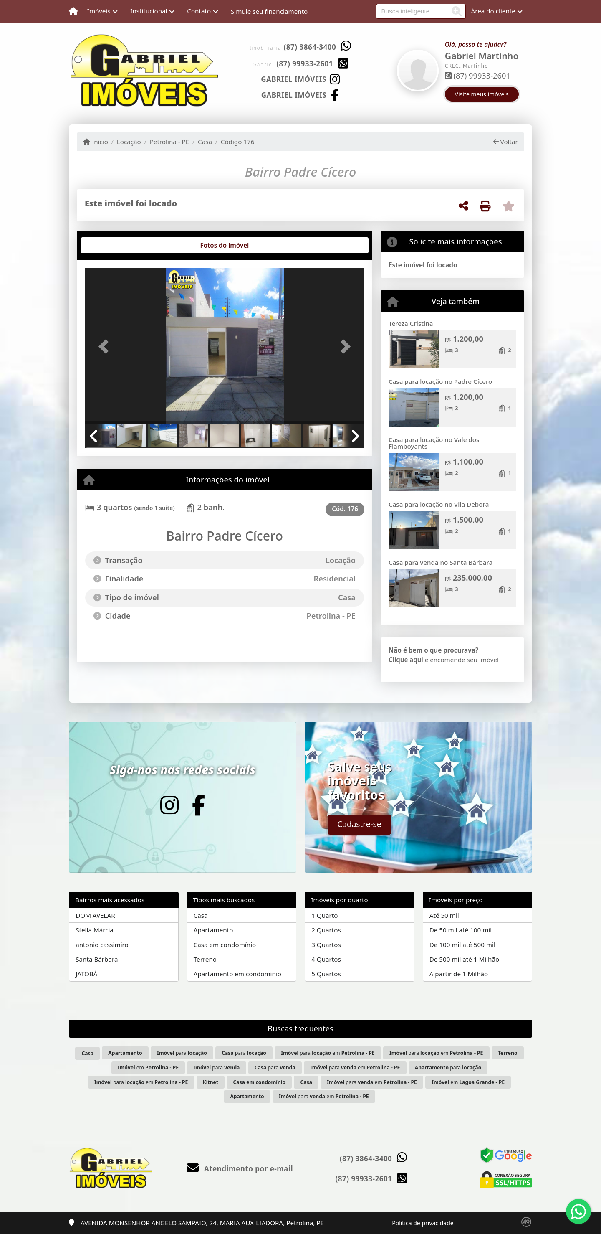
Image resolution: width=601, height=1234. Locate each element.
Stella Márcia (95, 930)
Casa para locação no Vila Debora (439, 504)
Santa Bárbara (97, 959)
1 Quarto (324, 915)
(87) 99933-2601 (304, 64)
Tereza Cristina (411, 323)
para (182, 1052)
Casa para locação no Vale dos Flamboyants (434, 443)
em (148, 1067)
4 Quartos (326, 959)
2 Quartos (326, 930)
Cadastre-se (359, 824)
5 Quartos (326, 974)
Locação (129, 141)
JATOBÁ (86, 974)
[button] (106, 346)
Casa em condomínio (225, 944)
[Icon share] (301, 78)
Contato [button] (199, 11)
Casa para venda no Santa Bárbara (440, 562)
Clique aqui (406, 659)
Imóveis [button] (99, 11)
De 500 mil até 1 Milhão (464, 959)
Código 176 (238, 141)
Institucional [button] (148, 11)
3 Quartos (326, 944)
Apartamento (213, 930)
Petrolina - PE (169, 141)
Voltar (505, 141)
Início (95, 141)
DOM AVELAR (95, 915)
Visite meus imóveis (482, 94)
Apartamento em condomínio (237, 974)
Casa (205, 141)
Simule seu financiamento (269, 11)
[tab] (111, 245)
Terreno (205, 959)
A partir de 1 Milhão (458, 974)
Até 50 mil (444, 915)
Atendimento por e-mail (240, 1168)
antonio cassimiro (102, 944)
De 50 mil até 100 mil (460, 930)
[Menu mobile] (73, 11)
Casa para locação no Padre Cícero (440, 381)
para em (327, 1052)
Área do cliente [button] (493, 11)
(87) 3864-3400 (310, 47)
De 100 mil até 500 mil (462, 944)
